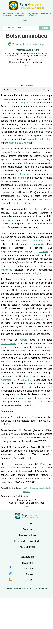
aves (33, 102)
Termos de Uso (27, 535)
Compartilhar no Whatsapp (29, 44)
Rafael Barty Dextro (28, 50)
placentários (15, 143)
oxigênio (11, 220)
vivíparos (26, 143)
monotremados (8, 343)
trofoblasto (25, 174)
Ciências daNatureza (7, 14)
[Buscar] (21, 28)
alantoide (26, 380)
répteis (25, 102)
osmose (48, 199)
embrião (5, 398)
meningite (36, 273)
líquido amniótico (22, 203)
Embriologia (22, 496)
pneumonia (22, 273)
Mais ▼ (26, 20)
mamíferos (6, 380)
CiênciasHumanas (19, 14)
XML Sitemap (27, 547)
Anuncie (27, 529)
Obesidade (21, 319)
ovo (42, 361)
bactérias (43, 251)
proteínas (39, 401)
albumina (20, 398)
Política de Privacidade (27, 541)
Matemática (45, 13)
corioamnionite (36, 244)
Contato (27, 523)
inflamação (39, 240)
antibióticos (6, 270)
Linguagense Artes (32, 14)
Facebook (29, 568)
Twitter (29, 574)
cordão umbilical (39, 139)
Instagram (27, 562)
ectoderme (20, 178)
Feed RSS (29, 580)
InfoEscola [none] (26, 516)
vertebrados (33, 99)
